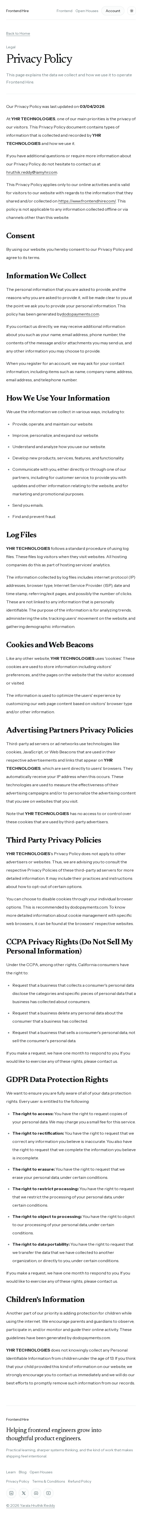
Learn (11, 1472)
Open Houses (87, 10)
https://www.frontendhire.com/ (87, 201)
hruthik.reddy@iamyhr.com (31, 172)
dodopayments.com (80, 314)
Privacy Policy (17, 1481)
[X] (24, 1493)
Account (113, 10)
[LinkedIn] (11, 1493)
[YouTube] (48, 1493)
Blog (23, 1472)
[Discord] (36, 1493)
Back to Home (18, 33)
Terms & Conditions (48, 1481)
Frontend (64, 10)
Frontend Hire (17, 10)
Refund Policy (79, 1481)
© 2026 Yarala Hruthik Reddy (30, 1505)
